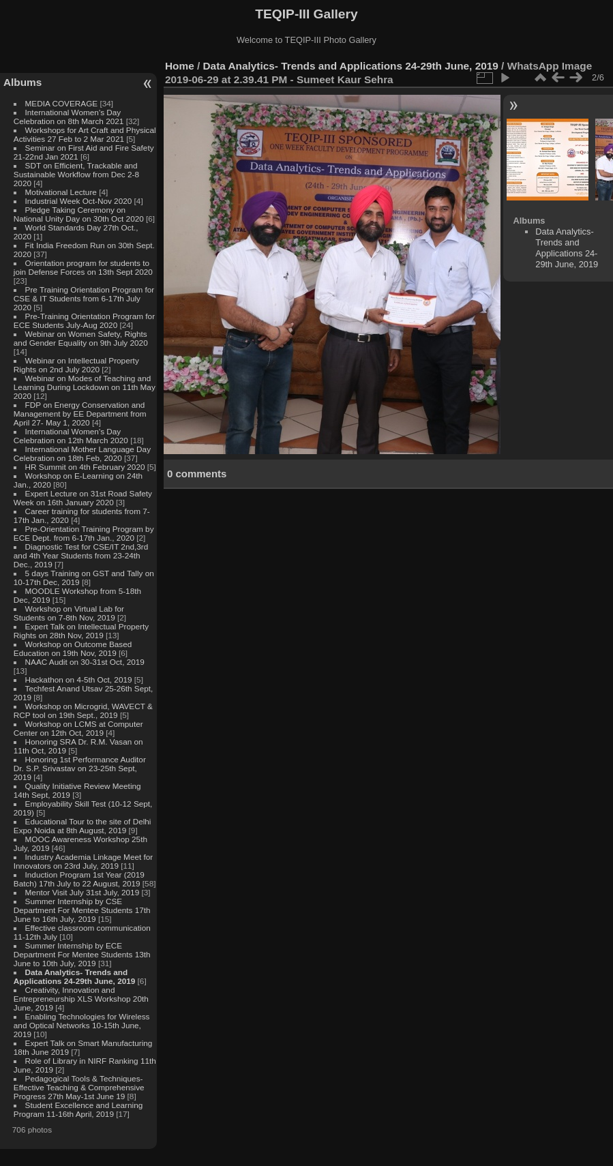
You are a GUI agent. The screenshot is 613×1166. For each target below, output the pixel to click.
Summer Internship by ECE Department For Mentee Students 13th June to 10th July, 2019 (82, 954)
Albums (22, 82)
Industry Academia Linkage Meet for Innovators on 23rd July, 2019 (83, 861)
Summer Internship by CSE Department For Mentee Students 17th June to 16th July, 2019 (82, 910)
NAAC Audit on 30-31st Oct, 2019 (85, 661)
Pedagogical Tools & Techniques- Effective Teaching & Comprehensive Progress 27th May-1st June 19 (79, 1087)
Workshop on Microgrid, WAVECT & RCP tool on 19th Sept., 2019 (83, 710)
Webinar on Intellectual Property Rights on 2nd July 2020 (76, 365)
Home (179, 66)
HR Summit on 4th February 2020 (85, 466)
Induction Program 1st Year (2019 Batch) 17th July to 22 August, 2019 (79, 879)
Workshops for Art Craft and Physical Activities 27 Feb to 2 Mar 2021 (85, 134)
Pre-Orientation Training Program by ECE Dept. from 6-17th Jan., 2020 (84, 533)
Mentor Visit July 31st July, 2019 (83, 892)
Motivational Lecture (61, 192)
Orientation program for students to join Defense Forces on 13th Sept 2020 (83, 267)
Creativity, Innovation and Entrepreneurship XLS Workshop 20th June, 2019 (81, 998)
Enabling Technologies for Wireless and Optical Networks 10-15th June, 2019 (82, 1025)
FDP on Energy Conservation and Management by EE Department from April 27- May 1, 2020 (80, 413)
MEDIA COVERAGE (61, 103)
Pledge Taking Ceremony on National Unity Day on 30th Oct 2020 (79, 214)
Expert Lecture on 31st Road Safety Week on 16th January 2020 (83, 498)
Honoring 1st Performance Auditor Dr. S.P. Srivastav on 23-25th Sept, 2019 (80, 768)
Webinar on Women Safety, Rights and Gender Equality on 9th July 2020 (81, 338)
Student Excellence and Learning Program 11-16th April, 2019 (78, 1109)
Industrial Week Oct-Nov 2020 (78, 200)
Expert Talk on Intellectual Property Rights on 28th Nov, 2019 (81, 631)
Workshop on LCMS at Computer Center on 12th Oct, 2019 (78, 728)
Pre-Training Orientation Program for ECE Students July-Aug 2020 (84, 320)
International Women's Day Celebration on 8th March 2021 (69, 116)
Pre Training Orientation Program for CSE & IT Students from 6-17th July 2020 (84, 298)
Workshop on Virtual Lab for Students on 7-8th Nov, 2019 (69, 613)
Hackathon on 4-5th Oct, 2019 (78, 679)
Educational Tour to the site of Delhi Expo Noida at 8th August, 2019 (82, 826)
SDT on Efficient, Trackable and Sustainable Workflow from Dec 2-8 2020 (76, 174)
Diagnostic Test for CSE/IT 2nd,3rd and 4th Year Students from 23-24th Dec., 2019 (81, 555)
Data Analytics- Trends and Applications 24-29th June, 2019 (75, 976)
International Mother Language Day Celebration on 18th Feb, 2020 (82, 453)
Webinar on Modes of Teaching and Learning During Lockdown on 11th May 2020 (84, 387)
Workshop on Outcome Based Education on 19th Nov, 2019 (73, 648)
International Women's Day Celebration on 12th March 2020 (71, 436)
